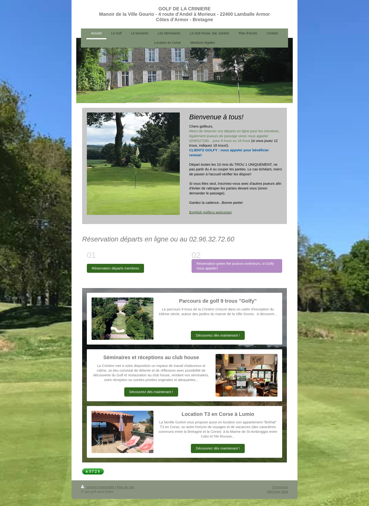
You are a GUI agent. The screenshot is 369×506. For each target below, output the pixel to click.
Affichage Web (277, 492)
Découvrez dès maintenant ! (218, 335)
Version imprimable (98, 487)
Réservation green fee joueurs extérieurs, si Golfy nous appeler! (235, 265)
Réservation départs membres (115, 268)
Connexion (280, 487)
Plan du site (125, 487)
